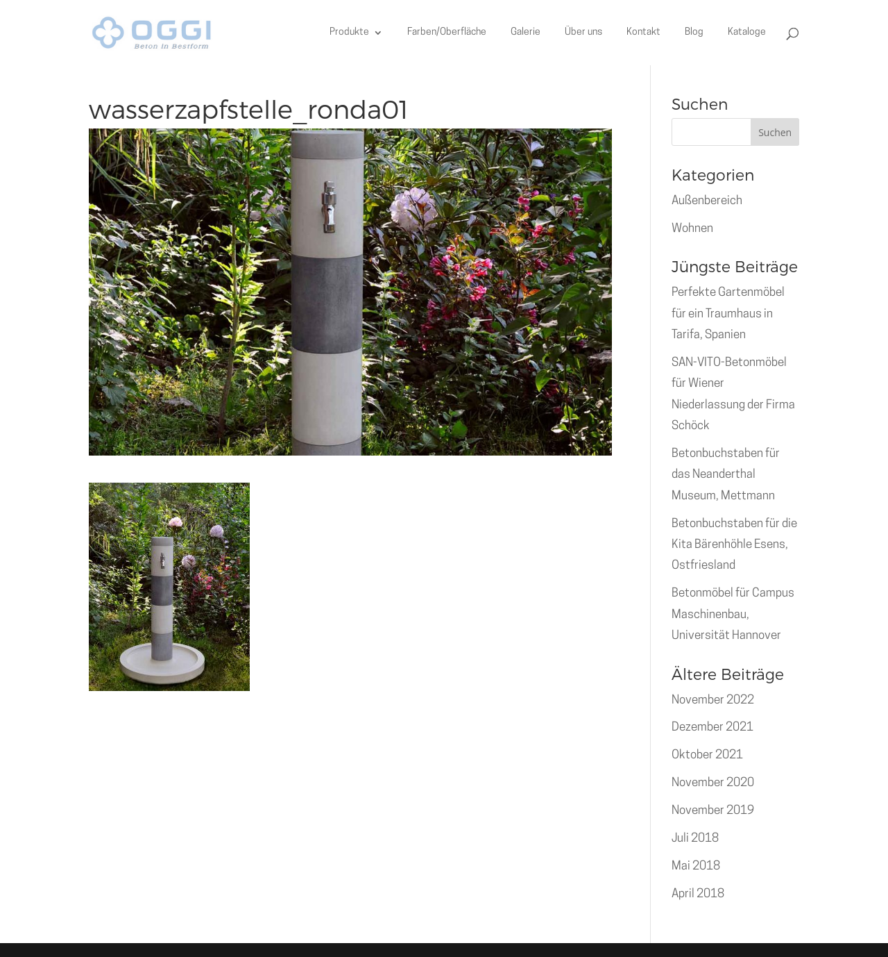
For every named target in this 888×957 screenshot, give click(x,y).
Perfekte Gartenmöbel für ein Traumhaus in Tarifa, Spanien (728, 314)
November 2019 (713, 811)
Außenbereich (707, 201)
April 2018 (698, 894)
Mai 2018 (696, 866)
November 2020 (713, 783)
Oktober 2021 (707, 755)
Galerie (525, 33)
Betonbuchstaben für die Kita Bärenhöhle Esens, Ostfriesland (734, 545)
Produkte (349, 33)
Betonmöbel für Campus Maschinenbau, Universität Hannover (733, 615)
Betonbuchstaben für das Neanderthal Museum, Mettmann (726, 475)
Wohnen (692, 229)
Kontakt (643, 33)
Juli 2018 (695, 838)
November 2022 (713, 700)
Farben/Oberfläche (446, 33)
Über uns (583, 33)
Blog (694, 33)
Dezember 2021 (712, 727)
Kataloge (747, 33)
